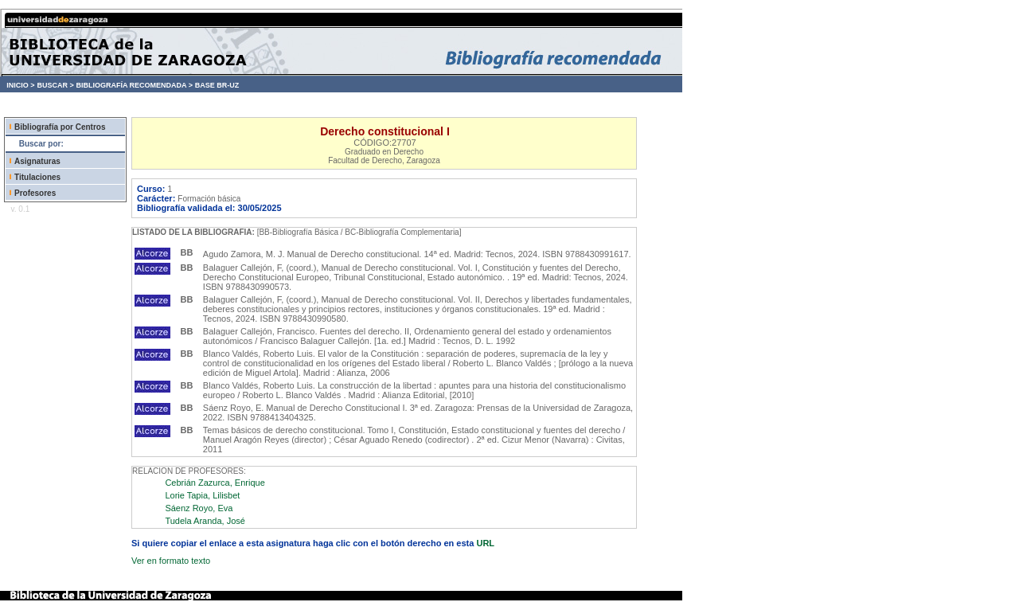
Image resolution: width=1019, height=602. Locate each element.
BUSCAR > (55, 85)
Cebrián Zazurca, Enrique (214, 482)
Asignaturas (37, 161)
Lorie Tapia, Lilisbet (202, 495)
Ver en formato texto (170, 560)
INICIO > (20, 85)
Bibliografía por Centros (59, 127)
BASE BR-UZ (217, 85)
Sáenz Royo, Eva (198, 508)
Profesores (35, 193)
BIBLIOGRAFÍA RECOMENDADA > (134, 85)
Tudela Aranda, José (205, 521)
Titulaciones (37, 177)
